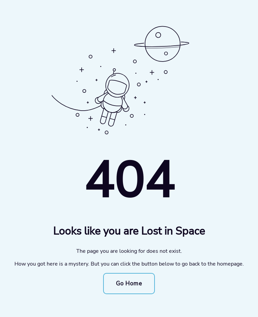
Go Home (129, 283)
